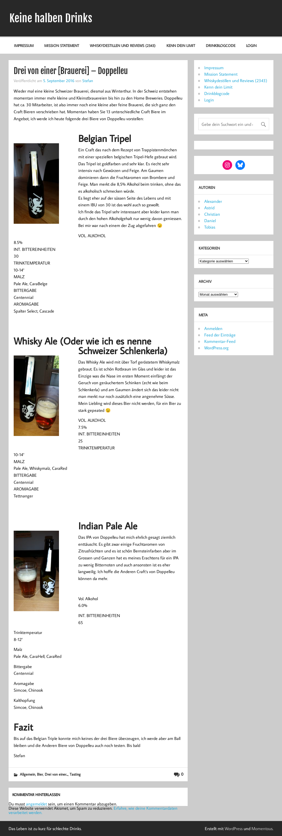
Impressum (24, 45)
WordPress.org (216, 347)
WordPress (234, 828)
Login (251, 45)
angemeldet (36, 803)
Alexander (213, 201)
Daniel (210, 220)
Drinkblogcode (220, 45)
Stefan (87, 80)
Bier (40, 774)
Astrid (209, 207)
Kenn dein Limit (180, 45)
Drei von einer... (56, 774)
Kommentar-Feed (219, 341)
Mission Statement (61, 45)
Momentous (262, 828)
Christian (212, 214)
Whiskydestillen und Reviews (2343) (122, 45)
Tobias (209, 227)
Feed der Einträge (220, 335)
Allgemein (27, 774)
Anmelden (213, 328)
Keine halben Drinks (50, 18)
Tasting (75, 774)
